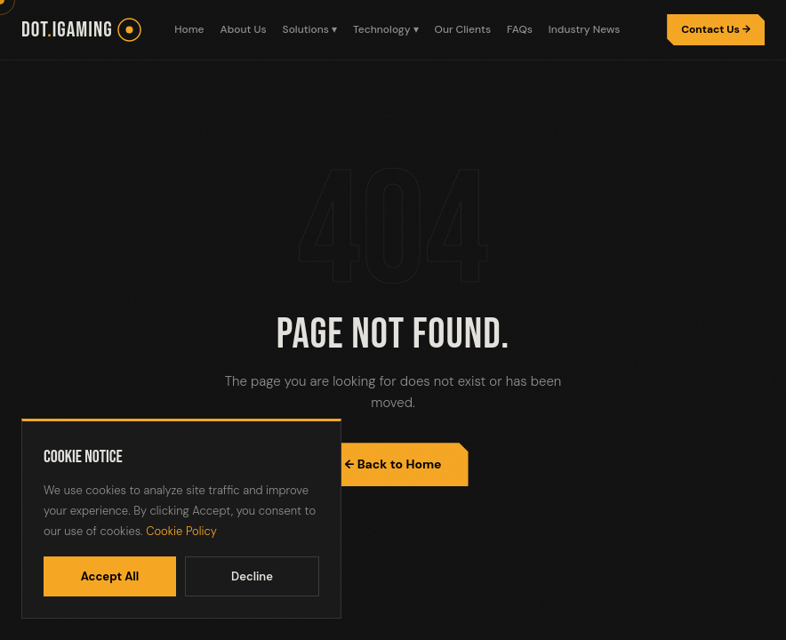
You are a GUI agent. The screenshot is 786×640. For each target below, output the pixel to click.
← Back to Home (392, 464)
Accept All (110, 576)
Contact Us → (715, 29)
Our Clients (463, 29)
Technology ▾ (386, 29)
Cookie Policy (181, 531)
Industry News (585, 29)
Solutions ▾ (310, 29)
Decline (252, 576)
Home (189, 29)
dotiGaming (67, 30)
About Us (244, 29)
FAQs (520, 29)
